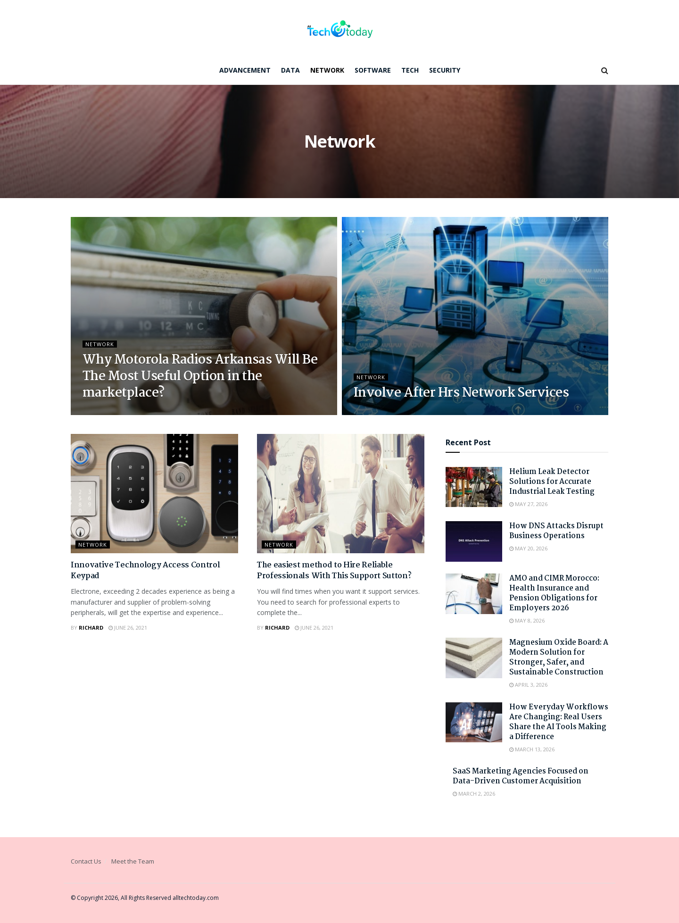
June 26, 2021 (127, 627)
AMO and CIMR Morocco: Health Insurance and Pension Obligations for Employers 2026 (554, 593)
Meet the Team (132, 861)
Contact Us (86, 861)
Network (327, 70)
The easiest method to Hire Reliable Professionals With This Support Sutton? (334, 570)
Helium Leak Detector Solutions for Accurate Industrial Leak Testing (552, 482)
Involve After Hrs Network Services (461, 393)
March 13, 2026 (532, 749)
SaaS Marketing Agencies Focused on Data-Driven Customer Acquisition (520, 776)
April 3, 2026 (528, 684)
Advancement (245, 70)
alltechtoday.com (196, 898)
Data (290, 70)
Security (444, 70)
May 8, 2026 (527, 620)
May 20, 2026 (528, 548)
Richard (91, 627)
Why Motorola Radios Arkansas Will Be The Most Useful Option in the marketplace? (200, 377)
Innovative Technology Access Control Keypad (145, 570)
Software (373, 70)
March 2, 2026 (474, 793)
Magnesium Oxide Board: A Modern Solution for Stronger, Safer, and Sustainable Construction (558, 657)
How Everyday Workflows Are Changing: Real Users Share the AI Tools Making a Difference (558, 722)
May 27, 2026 (528, 503)
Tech (410, 70)
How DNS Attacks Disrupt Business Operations (556, 531)
